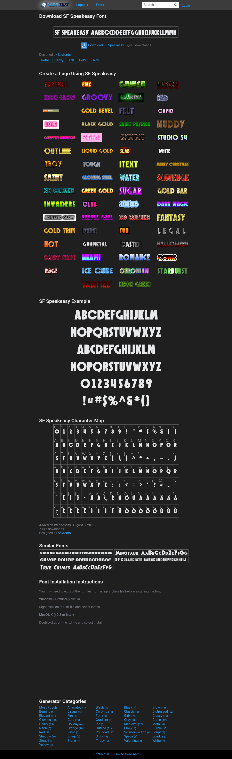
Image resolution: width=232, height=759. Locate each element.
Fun (101, 716)
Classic (131, 711)
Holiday (75, 724)
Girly (129, 716)
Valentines (134, 741)
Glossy (160, 716)
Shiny (102, 736)
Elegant (47, 716)
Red (44, 732)
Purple (159, 728)
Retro (45, 60)
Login (186, 5)
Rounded (105, 732)
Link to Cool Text (126, 754)
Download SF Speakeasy (102, 45)
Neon (45, 728)
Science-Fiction (137, 732)
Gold (73, 720)
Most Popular (49, 707)
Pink (130, 728)
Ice (100, 724)
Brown (159, 707)
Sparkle (159, 736)
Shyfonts (64, 55)
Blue (130, 707)
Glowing (48, 720)
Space (130, 736)
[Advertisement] (19, 74)
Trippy (102, 741)
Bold (82, 60)
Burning (47, 711)
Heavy (58, 60)
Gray (129, 720)
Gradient (104, 720)
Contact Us (101, 754)
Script (158, 732)
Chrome (104, 711)
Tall (71, 60)
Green (159, 720)
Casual (74, 711)
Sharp (73, 736)
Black (103, 707)
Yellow (46, 745)
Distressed (163, 711)
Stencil (46, 741)
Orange (75, 728)
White (158, 741)
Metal (158, 724)
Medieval (133, 724)
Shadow (48, 736)
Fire (72, 716)
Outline (104, 728)
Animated (76, 707)
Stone (73, 741)
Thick (95, 60)
